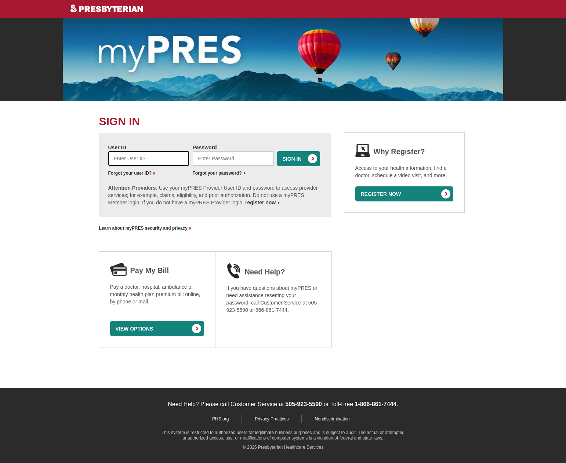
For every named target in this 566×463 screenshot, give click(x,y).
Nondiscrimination (332, 419)
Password (205, 147)
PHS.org (220, 419)
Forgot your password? (219, 173)
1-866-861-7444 (375, 404)
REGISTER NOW (381, 194)
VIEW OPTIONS (134, 329)
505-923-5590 (303, 404)
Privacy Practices (272, 419)
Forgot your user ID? (132, 173)
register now (262, 202)
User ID (117, 147)
